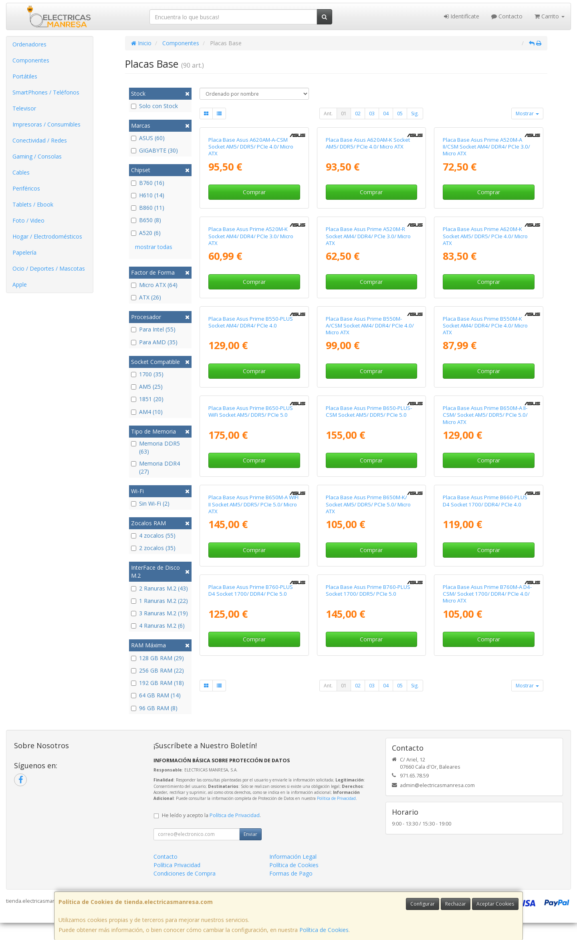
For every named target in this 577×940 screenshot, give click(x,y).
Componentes (30, 60)
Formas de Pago (291, 873)
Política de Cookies (324, 930)
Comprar (254, 192)
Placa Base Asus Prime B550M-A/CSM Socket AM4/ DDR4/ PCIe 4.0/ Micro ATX (370, 325)
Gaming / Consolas (37, 156)
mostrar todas (153, 247)
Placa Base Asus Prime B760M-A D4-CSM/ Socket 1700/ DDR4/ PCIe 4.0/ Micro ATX (487, 594)
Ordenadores (29, 44)
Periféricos (26, 188)
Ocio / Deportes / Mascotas (48, 268)
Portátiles (24, 76)
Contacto (507, 16)
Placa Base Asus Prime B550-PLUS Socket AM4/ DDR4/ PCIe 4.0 (250, 322)
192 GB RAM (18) (157, 683)
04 (386, 113)
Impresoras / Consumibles (46, 124)
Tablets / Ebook (32, 204)
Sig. (415, 113)
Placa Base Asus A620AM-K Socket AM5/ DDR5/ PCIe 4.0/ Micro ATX (368, 143)
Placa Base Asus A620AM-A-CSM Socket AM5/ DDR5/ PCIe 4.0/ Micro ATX (250, 146)
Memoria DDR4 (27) (155, 467)
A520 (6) (146, 233)
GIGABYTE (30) (154, 150)
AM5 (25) (147, 386)
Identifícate (461, 16)
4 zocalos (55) (153, 535)
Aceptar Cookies (495, 903)
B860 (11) (147, 207)
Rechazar (455, 903)
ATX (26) (146, 297)
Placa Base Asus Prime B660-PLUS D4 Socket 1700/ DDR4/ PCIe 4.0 (485, 501)
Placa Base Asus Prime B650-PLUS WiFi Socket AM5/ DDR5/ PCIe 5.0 (250, 411)
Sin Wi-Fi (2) (150, 503)
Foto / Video (28, 220)
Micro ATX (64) (154, 285)
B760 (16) (147, 183)
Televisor (24, 108)
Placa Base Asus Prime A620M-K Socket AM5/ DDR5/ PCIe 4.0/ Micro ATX (485, 236)
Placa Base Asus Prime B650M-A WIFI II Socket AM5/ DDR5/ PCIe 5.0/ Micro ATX (253, 504)
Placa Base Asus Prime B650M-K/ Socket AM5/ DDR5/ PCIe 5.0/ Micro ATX (368, 504)
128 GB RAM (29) (157, 658)
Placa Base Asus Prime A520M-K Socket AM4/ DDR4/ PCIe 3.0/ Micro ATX (250, 236)
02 (358, 113)
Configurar (422, 903)
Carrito (550, 16)
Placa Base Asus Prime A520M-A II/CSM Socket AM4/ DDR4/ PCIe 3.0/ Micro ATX (486, 146)
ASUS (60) (148, 138)
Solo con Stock (154, 106)
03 (372, 113)
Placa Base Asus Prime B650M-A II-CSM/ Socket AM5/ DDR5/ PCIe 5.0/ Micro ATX (485, 415)
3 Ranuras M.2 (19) (159, 613)
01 (344, 113)
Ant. (328, 113)
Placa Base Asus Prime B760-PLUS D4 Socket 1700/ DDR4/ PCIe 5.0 (250, 590)
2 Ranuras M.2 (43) (159, 588)
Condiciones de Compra (184, 873)
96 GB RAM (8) (154, 708)
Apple (19, 284)
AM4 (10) (147, 412)
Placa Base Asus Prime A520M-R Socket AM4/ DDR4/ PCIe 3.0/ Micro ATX (368, 236)
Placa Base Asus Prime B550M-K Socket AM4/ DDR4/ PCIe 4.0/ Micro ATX (485, 325)
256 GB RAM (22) (157, 670)
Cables (21, 172)
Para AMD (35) (154, 342)
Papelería (24, 252)
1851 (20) (147, 399)
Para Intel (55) (153, 329)
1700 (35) (147, 374)
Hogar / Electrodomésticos (47, 236)
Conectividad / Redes (39, 140)
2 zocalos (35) (153, 548)
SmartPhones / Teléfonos (45, 92)
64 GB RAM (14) (156, 695)
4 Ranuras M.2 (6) (158, 625)
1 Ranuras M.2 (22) (159, 601)
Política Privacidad (176, 865)
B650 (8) (146, 220)
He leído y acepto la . (211, 815)
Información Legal (293, 856)
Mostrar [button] (527, 113)
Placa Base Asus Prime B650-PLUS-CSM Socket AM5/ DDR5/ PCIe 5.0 (369, 411)
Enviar (250, 834)
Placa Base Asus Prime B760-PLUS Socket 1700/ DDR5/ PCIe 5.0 (368, 590)
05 (400, 113)
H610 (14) (147, 195)
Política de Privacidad (336, 798)
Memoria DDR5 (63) (155, 447)
